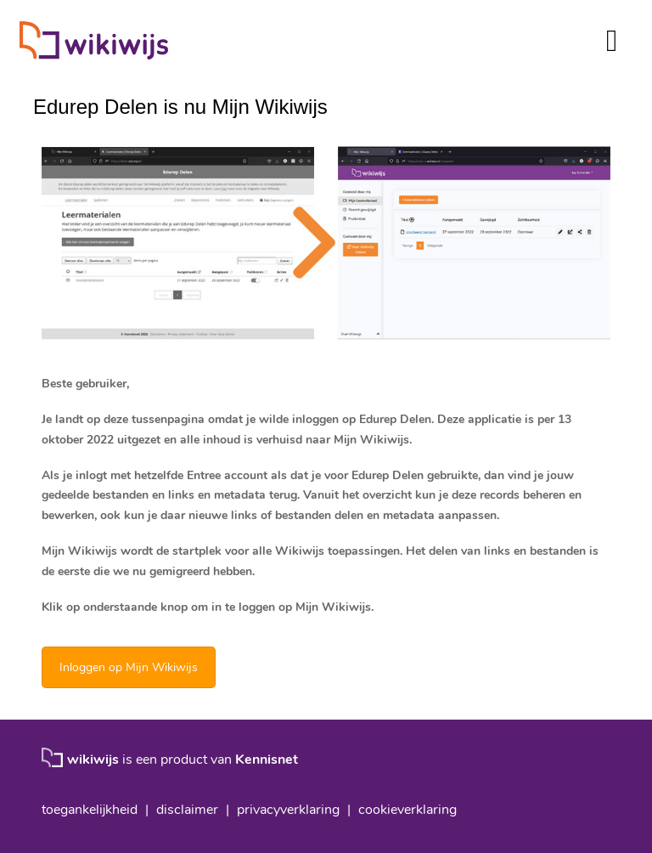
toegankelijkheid (90, 809)
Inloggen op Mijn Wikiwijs (128, 667)
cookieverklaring (407, 809)
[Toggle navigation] (611, 40)
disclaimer (187, 809)
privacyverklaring (288, 809)
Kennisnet (266, 759)
